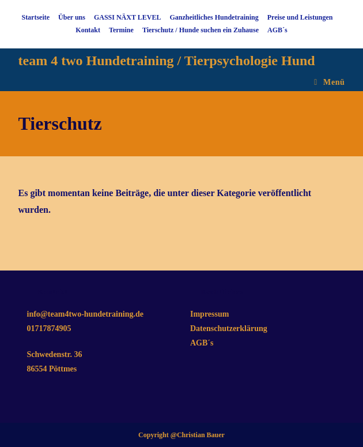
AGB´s (277, 30)
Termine (121, 30)
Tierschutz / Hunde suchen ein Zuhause (200, 30)
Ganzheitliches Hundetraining (213, 17)
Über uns (71, 17)
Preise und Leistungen (300, 17)
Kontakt (87, 30)
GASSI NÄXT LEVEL (127, 17)
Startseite (35, 17)
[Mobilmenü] (329, 82)
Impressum (209, 314)
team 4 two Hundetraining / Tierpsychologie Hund (166, 60)
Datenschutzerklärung (228, 328)
